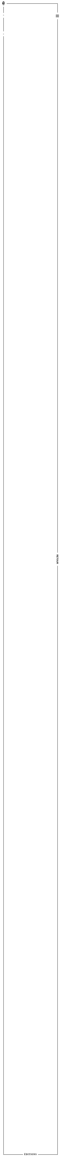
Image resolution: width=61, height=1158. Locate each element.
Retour (57, 559)
